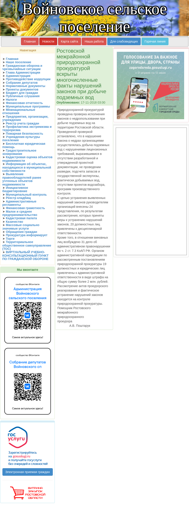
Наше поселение (18, 62)
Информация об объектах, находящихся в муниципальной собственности (26, 167)
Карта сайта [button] (69, 41)
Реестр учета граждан (22, 123)
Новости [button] (48, 41)
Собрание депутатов (22, 82)
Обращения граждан (21, 232)
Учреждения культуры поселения (21, 138)
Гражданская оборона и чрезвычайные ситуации (22, 67)
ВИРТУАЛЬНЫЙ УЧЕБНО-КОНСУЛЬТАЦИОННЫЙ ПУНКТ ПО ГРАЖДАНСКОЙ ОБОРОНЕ (25, 255)
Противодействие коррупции (28, 79)
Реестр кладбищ (18, 198)
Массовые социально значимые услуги (21, 226)
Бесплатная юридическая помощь (23, 145)
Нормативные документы (25, 86)
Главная (12, 59)
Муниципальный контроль (26, 194)
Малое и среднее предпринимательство (19, 213)
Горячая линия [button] (154, 41)
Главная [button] (30, 41)
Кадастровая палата (21, 218)
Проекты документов (22, 89)
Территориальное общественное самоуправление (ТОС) (26, 245)
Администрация (18, 76)
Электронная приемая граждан (27, 472)
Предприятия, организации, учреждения (25, 118)
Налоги (11, 99)
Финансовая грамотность (25, 208)
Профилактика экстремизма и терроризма (27, 128)
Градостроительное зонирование (19, 152)
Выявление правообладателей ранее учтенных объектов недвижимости (21, 179)
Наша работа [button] (94, 41)
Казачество (14, 221)
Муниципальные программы (28, 106)
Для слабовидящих (124, 41)
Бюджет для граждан (22, 93)
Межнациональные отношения (18, 111)
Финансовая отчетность (24, 103)
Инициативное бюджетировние (15, 189)
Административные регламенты (19, 203)
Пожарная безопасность (24, 133)
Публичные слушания (23, 96)
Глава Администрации (23, 72)
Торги (10, 238)
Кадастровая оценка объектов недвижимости (27, 158)
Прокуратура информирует (26, 235)
